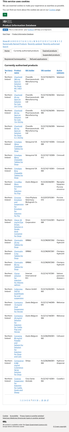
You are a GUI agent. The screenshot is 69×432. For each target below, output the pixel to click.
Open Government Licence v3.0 (36, 425)
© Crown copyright (59, 426)
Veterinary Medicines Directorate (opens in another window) (24, 418)
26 (45, 400)
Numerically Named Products (15, 44)
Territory (8, 70)
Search (5, 46)
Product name (17, 71)
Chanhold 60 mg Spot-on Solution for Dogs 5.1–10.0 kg (18, 132)
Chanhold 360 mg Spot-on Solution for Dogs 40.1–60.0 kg (18, 84)
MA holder (29, 70)
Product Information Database (19, 25)
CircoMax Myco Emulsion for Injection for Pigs (18, 188)
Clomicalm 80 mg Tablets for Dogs (18, 265)
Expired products (50, 51)
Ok (5, 14)
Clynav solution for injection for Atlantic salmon (18, 279)
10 (37, 400)
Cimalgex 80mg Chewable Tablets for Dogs (18, 160)
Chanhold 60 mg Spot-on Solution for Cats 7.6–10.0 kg (18, 116)
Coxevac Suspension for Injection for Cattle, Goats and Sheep (19, 385)
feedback (31, 30)
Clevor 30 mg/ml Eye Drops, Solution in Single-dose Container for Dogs (18, 228)
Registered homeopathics (15, 59)
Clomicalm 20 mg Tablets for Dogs (18, 243)
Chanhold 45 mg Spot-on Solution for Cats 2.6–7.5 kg (18, 101)
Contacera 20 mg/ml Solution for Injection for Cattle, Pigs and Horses (18, 324)
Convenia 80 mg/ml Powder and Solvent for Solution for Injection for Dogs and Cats (18, 346)
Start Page (6, 34)
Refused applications (38, 59)
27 (48, 400)
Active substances (61, 71)
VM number (46, 70)
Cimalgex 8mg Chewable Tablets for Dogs (18, 173)
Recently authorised (51, 44)
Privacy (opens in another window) (32, 416)
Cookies (52, 10)
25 (42, 400)
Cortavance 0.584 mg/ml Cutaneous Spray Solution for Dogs (19, 368)
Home (7, 51)
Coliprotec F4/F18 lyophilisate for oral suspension (19, 293)
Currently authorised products (26, 51)
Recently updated (35, 44)
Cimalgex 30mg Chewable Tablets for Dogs (18, 146)
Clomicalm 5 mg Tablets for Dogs (18, 254)
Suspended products (51, 55)
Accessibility (14, 416)
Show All (6, 41)
